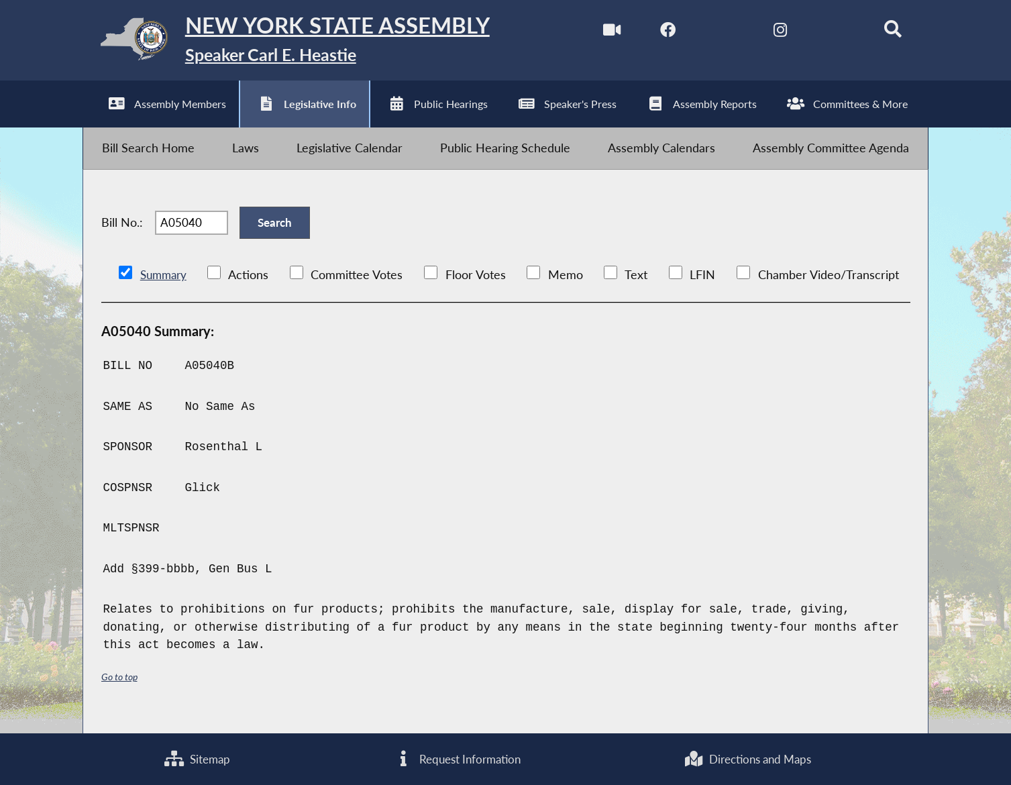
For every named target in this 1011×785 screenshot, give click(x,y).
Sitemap (195, 758)
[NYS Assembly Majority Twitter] (717, 32)
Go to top (121, 688)
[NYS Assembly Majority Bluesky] (830, 32)
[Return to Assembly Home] (296, 42)
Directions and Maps (746, 758)
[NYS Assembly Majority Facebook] (660, 32)
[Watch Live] (603, 32)
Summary (165, 287)
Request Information (453, 758)
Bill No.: (122, 232)
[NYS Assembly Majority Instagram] (774, 32)
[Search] (886, 32)
